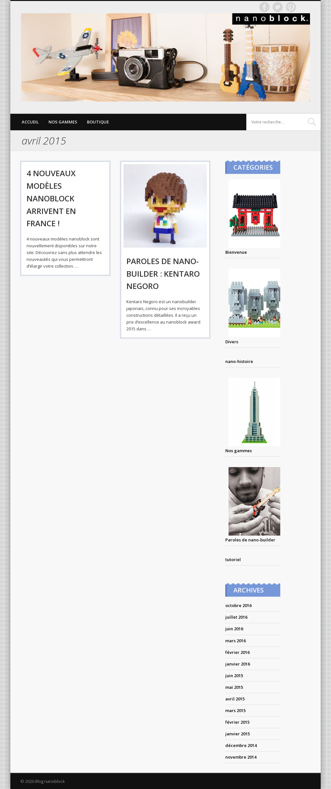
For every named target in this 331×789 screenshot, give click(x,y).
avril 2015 (235, 699)
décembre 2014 (241, 745)
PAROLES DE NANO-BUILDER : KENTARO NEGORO (163, 274)
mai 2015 (234, 687)
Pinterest (291, 7)
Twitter (277, 7)
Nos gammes (62, 122)
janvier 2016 (237, 664)
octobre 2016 (238, 605)
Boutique (98, 122)
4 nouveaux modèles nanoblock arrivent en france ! (51, 198)
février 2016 (237, 652)
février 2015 (237, 722)
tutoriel (233, 559)
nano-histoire (239, 361)
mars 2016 (235, 641)
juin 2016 (234, 629)
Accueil (30, 122)
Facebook (264, 7)
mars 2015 (235, 710)
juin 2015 (234, 675)
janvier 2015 (237, 734)
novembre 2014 (240, 757)
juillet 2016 (236, 617)
